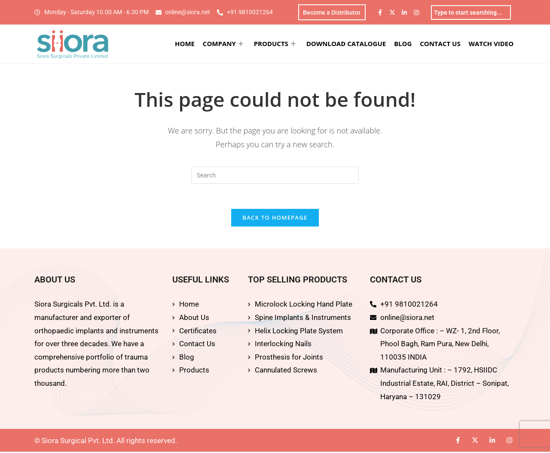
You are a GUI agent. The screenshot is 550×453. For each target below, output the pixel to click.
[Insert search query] (275, 175)
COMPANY (225, 44)
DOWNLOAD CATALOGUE (347, 44)
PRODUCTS (276, 44)
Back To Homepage (274, 219)
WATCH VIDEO (491, 44)
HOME (187, 44)
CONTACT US (441, 44)
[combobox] (471, 12)
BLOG (404, 44)
